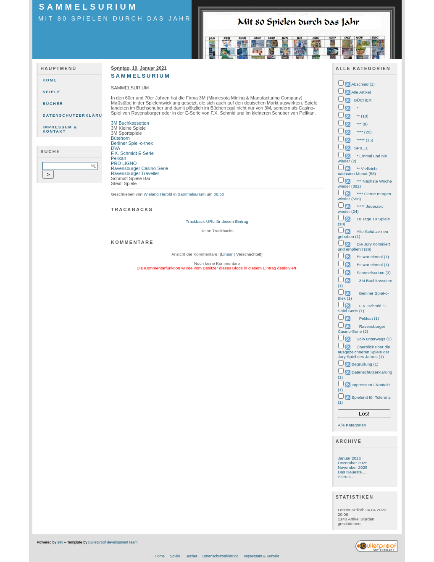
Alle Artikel (361, 92)
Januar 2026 (349, 458)
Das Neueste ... (352, 472)
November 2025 (353, 467)
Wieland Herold (158, 194)
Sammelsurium (191, 194)
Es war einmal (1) (373, 256)
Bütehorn (120, 138)
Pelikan (118, 158)
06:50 (218, 194)
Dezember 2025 (353, 462)
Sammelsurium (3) (374, 272)
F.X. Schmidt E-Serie (132, 153)
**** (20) (364, 132)
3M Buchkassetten (130, 122)
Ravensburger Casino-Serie (139, 168)
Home (49, 80)
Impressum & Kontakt (59, 129)
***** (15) (365, 140)
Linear (227, 254)
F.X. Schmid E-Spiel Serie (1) (362, 308)
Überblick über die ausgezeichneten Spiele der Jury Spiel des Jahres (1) (364, 352)
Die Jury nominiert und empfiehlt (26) (364, 246)
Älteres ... (346, 476)
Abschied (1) (363, 84)
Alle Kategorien (352, 425)
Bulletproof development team (112, 542)
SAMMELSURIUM (88, 6)
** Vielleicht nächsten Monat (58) (358, 171)
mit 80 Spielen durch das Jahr (115, 18)
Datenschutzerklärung (72, 115)
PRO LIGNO (124, 163)
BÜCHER (363, 100)
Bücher (52, 104)
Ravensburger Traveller (135, 173)
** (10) (362, 116)
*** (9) (362, 124)
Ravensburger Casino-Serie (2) (361, 329)
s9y (60, 542)
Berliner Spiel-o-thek (132, 143)
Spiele (51, 92)
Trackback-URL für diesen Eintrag (217, 221)
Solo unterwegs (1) (374, 339)
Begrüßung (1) (365, 364)
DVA (115, 148)
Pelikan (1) (369, 318)
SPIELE (361, 148)
